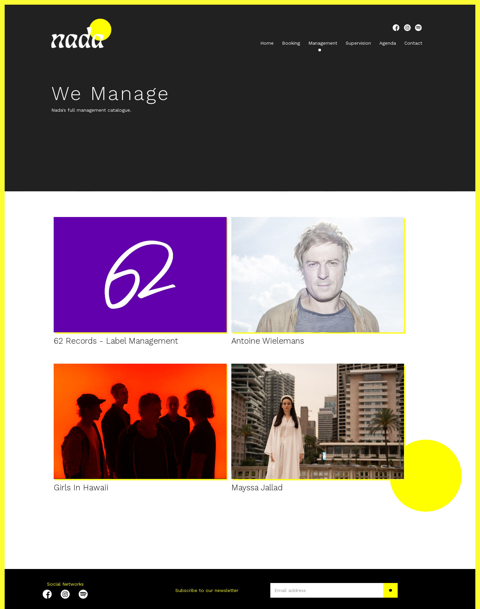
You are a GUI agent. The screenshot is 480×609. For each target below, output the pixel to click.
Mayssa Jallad (257, 488)
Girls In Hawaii (81, 488)
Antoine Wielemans (267, 341)
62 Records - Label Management (116, 341)
